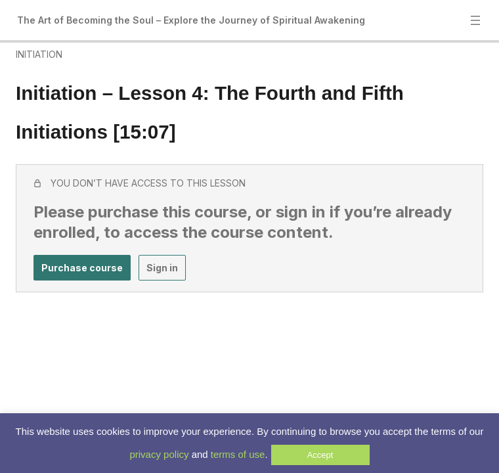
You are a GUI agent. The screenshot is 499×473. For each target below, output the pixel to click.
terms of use (238, 454)
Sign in (162, 267)
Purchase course (82, 267)
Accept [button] (320, 455)
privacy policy (158, 454)
